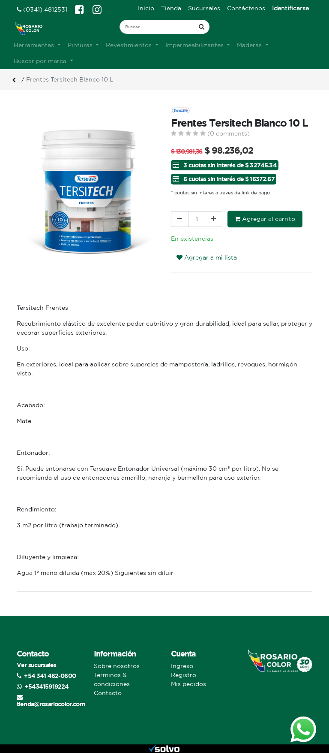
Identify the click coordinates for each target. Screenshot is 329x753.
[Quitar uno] (179, 219)
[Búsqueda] (201, 27)
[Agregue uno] (213, 219)
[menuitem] (146, 8)
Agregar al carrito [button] (265, 218)
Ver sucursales (36, 664)
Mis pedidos (188, 683)
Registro (183, 674)
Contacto (108, 692)
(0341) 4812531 (42, 9)
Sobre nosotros (117, 665)
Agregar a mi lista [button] (206, 257)
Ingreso (182, 665)
